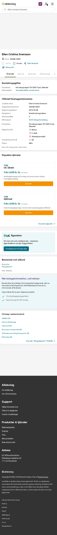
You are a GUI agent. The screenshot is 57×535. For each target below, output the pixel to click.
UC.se (4, 522)
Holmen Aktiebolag (9, 322)
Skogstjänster (7, 267)
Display (5, 431)
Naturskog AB (7, 337)
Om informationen (9, 394)
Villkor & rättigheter (10, 411)
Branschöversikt (8, 442)
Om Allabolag (7, 390)
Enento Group (43, 477)
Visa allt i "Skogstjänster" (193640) (40, 341)
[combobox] (30, 9)
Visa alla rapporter (46, 224)
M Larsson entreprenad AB (12, 330)
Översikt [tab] (10, 74)
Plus (4, 435)
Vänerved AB (7, 326)
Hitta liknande (31, 63)
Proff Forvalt (6, 519)
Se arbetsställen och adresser (27, 90)
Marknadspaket (8, 427)
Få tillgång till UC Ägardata (16, 249)
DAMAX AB (6, 318)
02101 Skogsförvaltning (38, 120)
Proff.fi (4, 511)
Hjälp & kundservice (10, 407)
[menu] (52, 4)
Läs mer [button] (28, 184)
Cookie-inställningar (10, 414)
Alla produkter (7, 438)
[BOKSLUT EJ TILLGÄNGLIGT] (6, 63)
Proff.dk (4, 507)
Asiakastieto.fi (6, 526)
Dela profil (8, 67)
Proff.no (4, 504)
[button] (40, 4)
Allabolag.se (6, 515)
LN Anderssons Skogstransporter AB (15, 333)
